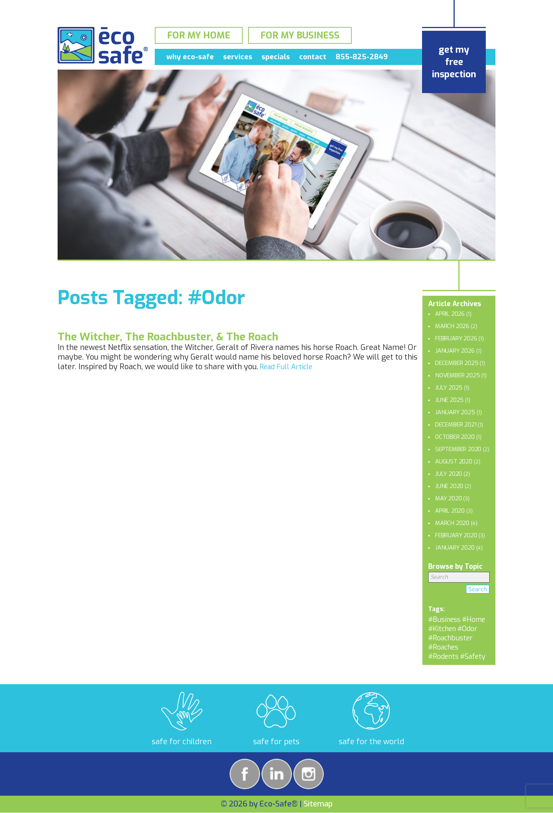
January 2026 (455, 351)
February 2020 (456, 535)
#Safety (472, 656)
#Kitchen (442, 628)
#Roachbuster (450, 638)
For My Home (198, 36)
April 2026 (450, 314)
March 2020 (452, 523)
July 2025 (448, 388)
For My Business (299, 36)
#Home (473, 619)
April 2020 (450, 511)
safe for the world (371, 741)
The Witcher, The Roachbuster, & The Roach (168, 337)
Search (478, 591)
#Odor (467, 628)
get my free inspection (454, 61)
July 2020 (448, 474)
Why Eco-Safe (190, 58)
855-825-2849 (362, 58)
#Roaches (443, 647)
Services (237, 58)
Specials (276, 58)
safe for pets (276, 741)
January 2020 (455, 547)
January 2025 (455, 412)
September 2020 (458, 449)
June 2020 (449, 486)
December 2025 (456, 363)
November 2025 (457, 375)
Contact (312, 58)
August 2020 (453, 461)
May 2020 (448, 498)
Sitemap (318, 804)
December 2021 (455, 424)
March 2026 (452, 326)
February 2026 (456, 338)
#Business (444, 619)
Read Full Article (286, 367)
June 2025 (449, 400)
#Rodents (443, 656)
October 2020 (455, 437)
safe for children (182, 741)
